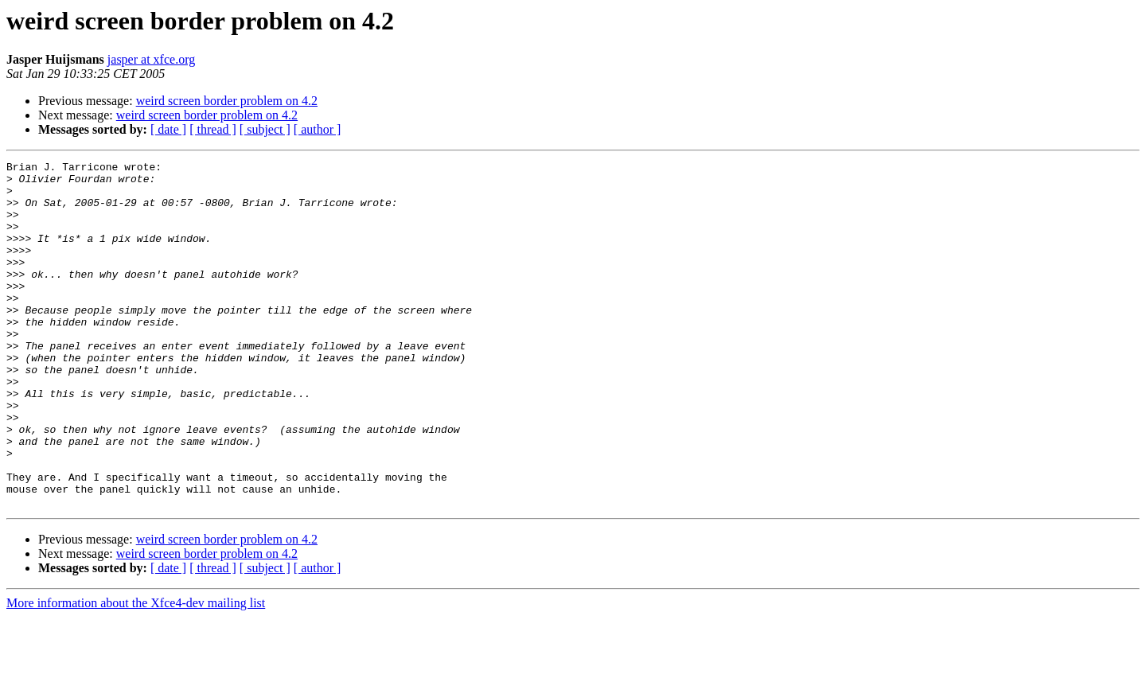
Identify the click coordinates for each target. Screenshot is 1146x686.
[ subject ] (265, 129)
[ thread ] (212, 129)
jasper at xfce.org (151, 59)
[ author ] (317, 129)
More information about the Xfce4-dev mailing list (135, 672)
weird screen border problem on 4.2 (227, 100)
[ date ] (168, 129)
